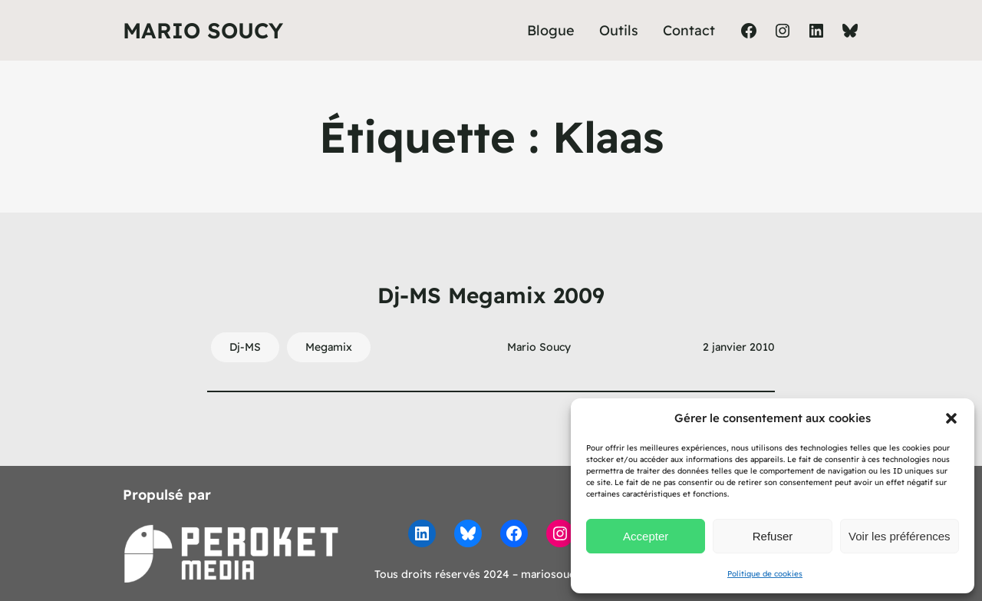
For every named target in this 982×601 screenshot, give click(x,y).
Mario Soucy (203, 30)
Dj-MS (245, 347)
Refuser (773, 536)
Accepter (645, 536)
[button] (951, 418)
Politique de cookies (764, 574)
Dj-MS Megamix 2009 (491, 295)
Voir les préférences (900, 536)
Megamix (328, 347)
